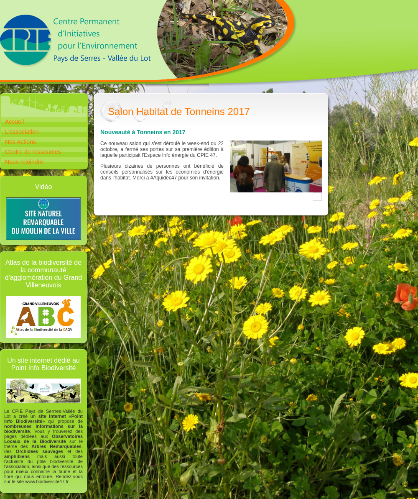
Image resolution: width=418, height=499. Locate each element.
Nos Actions (20, 141)
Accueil (14, 121)
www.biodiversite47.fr (47, 481)
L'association (22, 131)
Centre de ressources (33, 151)
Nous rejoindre (24, 162)
